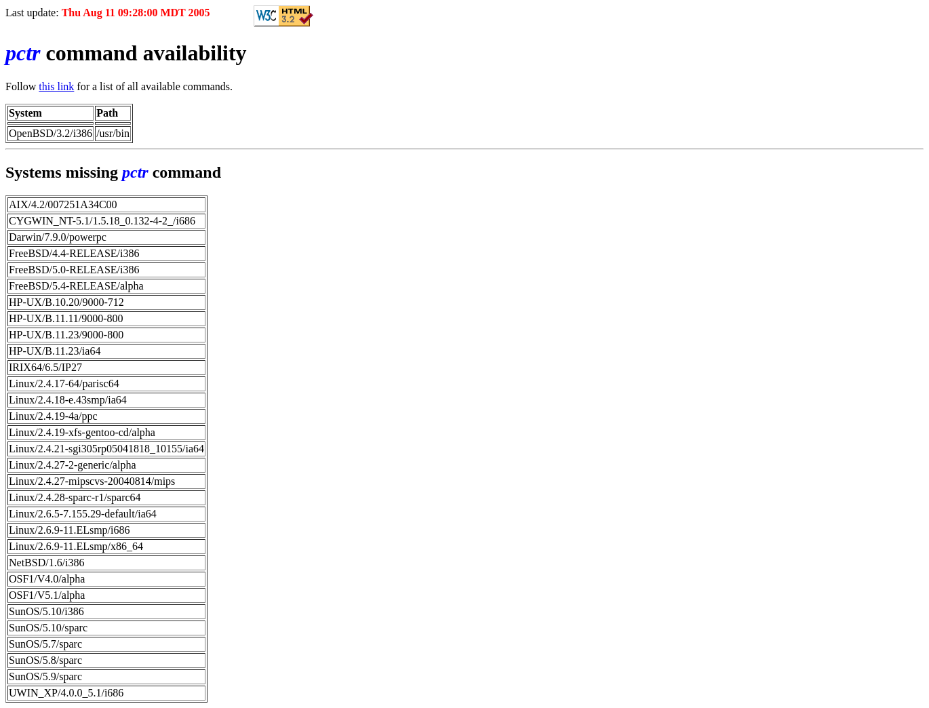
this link (56, 86)
